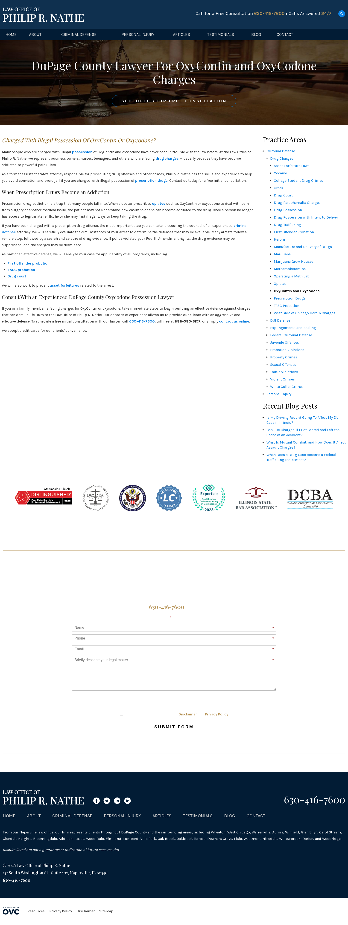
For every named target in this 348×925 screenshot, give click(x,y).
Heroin (279, 239)
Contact (285, 34)
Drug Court (283, 195)
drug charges (167, 158)
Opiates (280, 283)
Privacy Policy (216, 714)
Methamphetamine (290, 269)
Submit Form (174, 727)
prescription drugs (151, 180)
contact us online (234, 321)
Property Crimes (283, 357)
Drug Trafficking (287, 224)
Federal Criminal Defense (291, 335)
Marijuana (282, 254)
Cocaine (280, 173)
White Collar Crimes (287, 386)
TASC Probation (286, 305)
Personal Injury (138, 34)
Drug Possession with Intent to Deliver (306, 217)
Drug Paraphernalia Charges (297, 202)
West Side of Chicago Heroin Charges (304, 313)
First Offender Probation (294, 232)
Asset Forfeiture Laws (292, 166)
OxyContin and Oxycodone (297, 291)
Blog (256, 34)
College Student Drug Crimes (298, 180)
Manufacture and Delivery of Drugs (303, 247)
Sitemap (106, 911)
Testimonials (220, 34)
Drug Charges (281, 158)
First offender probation (29, 263)
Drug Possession (288, 210)
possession (82, 152)
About (35, 34)
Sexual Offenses (283, 364)
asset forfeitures (64, 285)
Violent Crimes (282, 379)
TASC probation (21, 270)
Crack (278, 188)
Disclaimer (187, 714)
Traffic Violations (284, 372)
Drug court (17, 276)
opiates (158, 203)
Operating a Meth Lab (292, 276)
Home (11, 34)
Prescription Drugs (290, 298)
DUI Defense (280, 320)
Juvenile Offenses (284, 342)
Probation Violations (287, 350)
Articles (181, 34)
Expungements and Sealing (293, 328)
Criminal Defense (79, 34)
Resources (36, 911)
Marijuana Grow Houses (293, 261)
